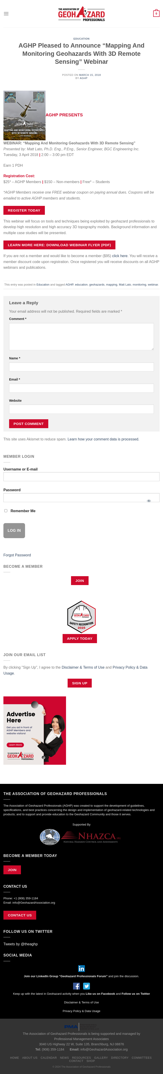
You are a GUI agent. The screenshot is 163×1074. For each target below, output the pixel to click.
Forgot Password (17, 555)
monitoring (139, 284)
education (81, 284)
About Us (30, 1057)
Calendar (49, 1057)
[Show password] (149, 499)
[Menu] (6, 13)
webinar (153, 284)
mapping (111, 284)
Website (15, 400)
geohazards (96, 284)
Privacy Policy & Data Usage (81, 1011)
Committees (142, 1057)
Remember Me (20, 511)
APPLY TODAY (79, 638)
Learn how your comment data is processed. (103, 439)
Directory (120, 1057)
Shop (91, 1061)
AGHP (83, 78)
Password (12, 490)
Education (82, 38)
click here (120, 256)
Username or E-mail (20, 469)
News (64, 1057)
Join (79, 581)
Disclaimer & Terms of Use (83, 667)
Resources (81, 1057)
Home (14, 1057)
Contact (76, 1061)
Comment (17, 319)
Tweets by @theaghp (20, 944)
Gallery (101, 1057)
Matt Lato (125, 284)
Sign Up (79, 683)
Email (14, 379)
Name (14, 358)
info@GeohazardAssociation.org (34, 902)
